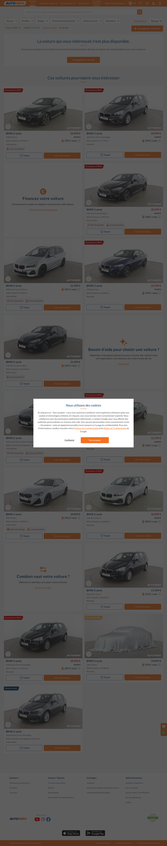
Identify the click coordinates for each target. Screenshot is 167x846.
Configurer (69, 440)
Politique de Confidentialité (86, 428)
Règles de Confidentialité (115, 428)
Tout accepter (95, 440)
